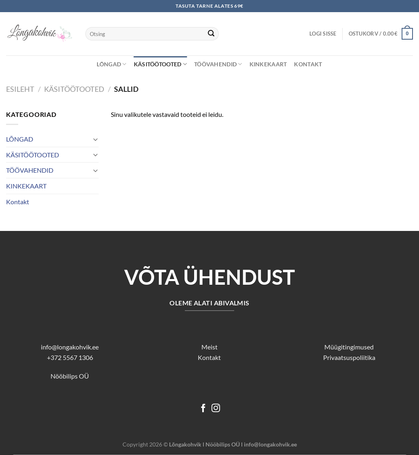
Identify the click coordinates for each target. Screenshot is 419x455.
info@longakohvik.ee (70, 347)
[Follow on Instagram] (216, 408)
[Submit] (211, 34)
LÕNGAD (111, 64)
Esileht (20, 89)
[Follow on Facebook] (203, 408)
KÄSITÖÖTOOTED (160, 64)
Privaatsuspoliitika (349, 357)
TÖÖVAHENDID (218, 64)
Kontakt (308, 64)
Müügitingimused (349, 347)
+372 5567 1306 (70, 357)
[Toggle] (95, 139)
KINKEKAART (268, 64)
